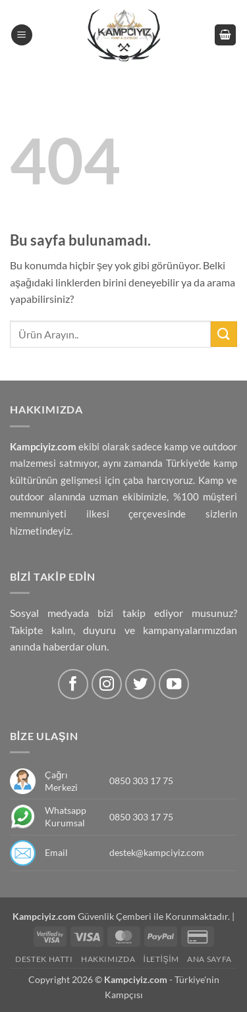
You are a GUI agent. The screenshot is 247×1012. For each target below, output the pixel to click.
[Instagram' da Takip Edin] (107, 684)
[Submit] (224, 334)
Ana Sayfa (209, 959)
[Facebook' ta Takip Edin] (73, 684)
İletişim (161, 959)
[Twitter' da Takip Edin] (140, 684)
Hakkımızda (108, 959)
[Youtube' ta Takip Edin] (174, 684)
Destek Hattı (43, 959)
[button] (21, 35)
